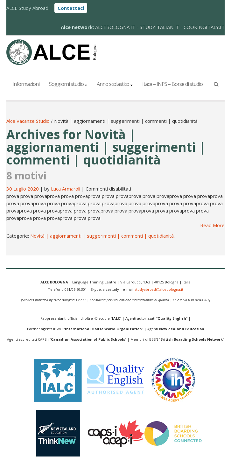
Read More (212, 225)
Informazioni (25, 83)
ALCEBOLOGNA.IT (115, 27)
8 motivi (26, 175)
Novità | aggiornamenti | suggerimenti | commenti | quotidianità (102, 236)
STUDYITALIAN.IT (159, 27)
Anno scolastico (115, 83)
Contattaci (71, 8)
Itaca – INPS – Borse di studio (172, 83)
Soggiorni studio (68, 83)
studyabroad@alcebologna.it (159, 289)
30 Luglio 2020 (23, 188)
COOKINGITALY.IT (204, 27)
